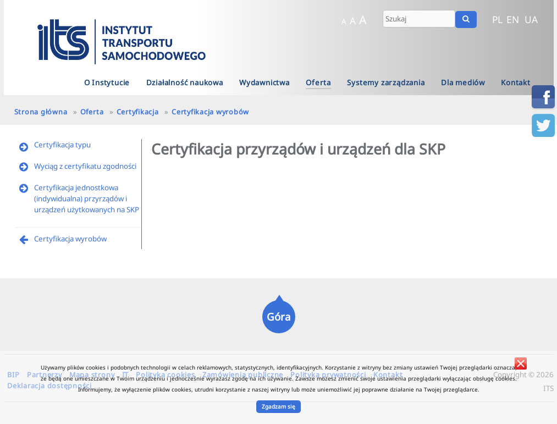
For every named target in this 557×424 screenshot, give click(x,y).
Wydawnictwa (264, 82)
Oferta (318, 82)
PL (497, 19)
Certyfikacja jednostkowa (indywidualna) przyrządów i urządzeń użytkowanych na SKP (86, 198)
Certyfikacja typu (62, 145)
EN (512, 19)
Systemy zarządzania (385, 82)
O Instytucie (107, 82)
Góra (278, 316)
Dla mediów (463, 82)
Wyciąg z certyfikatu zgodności (85, 166)
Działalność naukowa (184, 82)
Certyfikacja (138, 112)
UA (531, 19)
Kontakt (516, 82)
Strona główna (41, 112)
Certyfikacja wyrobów (210, 112)
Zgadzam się (278, 406)
